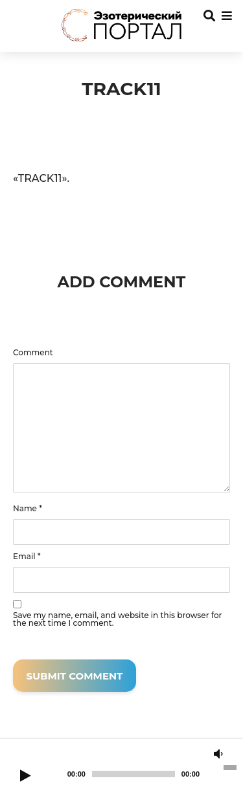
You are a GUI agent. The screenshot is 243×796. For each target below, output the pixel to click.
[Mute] (218, 754)
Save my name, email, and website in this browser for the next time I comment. (117, 619)
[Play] (25, 776)
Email (27, 556)
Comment (33, 353)
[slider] (133, 774)
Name (27, 509)
